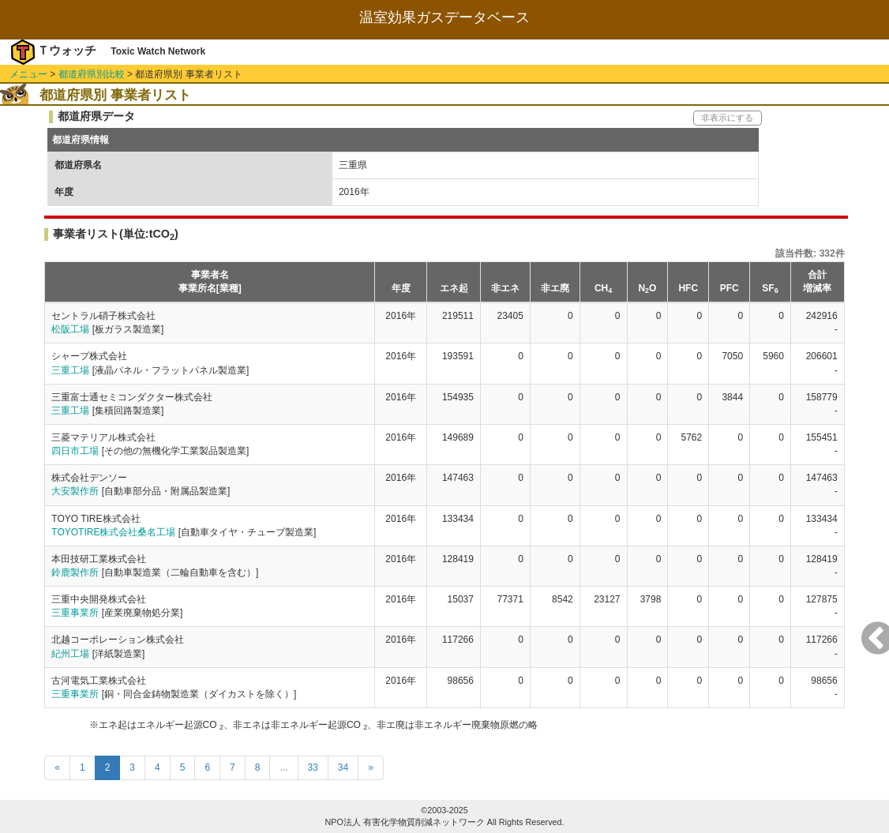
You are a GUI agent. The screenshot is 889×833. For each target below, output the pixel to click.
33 (313, 767)
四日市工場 (75, 450)
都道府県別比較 (91, 74)
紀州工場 (70, 653)
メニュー (28, 74)
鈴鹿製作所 (75, 572)
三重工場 (70, 370)
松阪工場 (70, 329)
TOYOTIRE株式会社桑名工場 (113, 532)
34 (343, 767)
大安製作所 (75, 491)
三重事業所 (75, 612)
